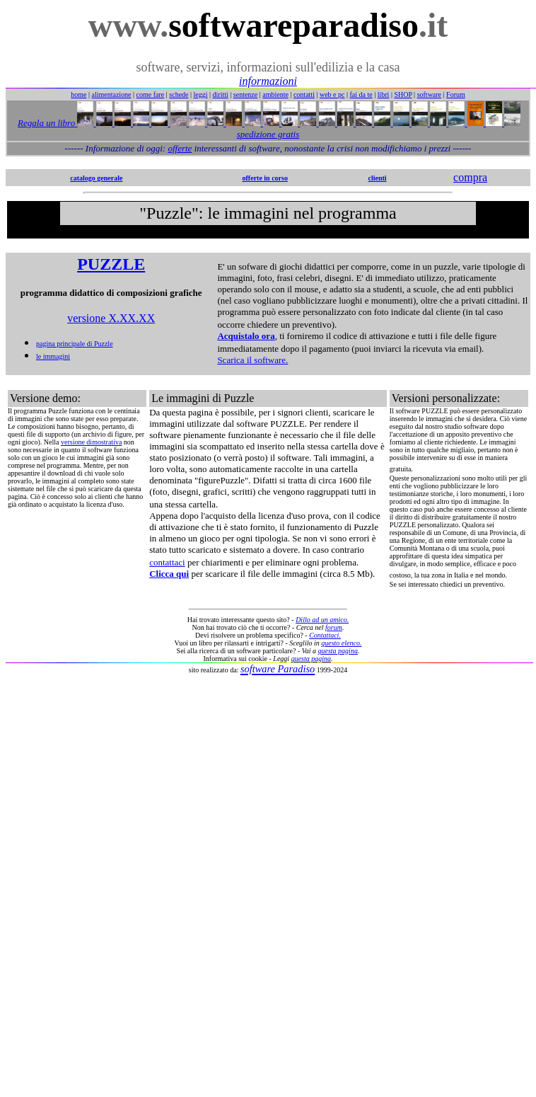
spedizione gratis (268, 134)
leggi (201, 94)
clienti (377, 178)
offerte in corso (265, 178)
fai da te (361, 94)
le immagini (53, 356)
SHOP (403, 94)
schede (178, 94)
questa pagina (338, 651)
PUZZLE (111, 264)
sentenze (245, 94)
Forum (455, 94)
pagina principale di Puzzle (74, 344)
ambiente (275, 94)
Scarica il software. (252, 360)
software (429, 94)
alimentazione (111, 94)
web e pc (332, 94)
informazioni (268, 81)
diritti (220, 94)
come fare (150, 94)
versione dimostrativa (91, 442)
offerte (180, 148)
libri (384, 94)
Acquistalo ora (245, 336)
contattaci (167, 562)
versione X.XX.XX (111, 318)
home (78, 94)
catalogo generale (96, 178)
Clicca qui (169, 573)
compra (470, 177)
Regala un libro (47, 122)
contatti (304, 94)
